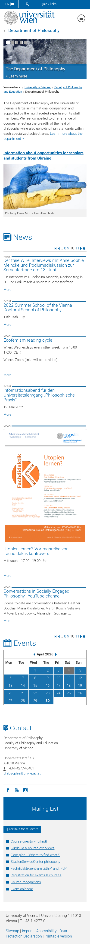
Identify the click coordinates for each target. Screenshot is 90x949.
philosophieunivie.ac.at (22, 773)
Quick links (49, 4)
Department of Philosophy (33, 30)
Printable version (58, 936)
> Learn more (16, 76)
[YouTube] (16, 789)
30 (48, 701)
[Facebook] (7, 789)
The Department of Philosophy (35, 68)
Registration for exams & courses (36, 875)
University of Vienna (38, 87)
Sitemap (12, 931)
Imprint (28, 931)
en (9, 4)
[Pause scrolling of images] (25, 42)
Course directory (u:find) (29, 841)
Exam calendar (22, 889)
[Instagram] (25, 789)
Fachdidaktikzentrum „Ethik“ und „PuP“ (39, 868)
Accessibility (46, 931)
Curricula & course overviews (32, 848)
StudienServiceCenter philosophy (35, 862)
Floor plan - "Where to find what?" (35, 855)
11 (77, 248)
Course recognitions (26, 882)
